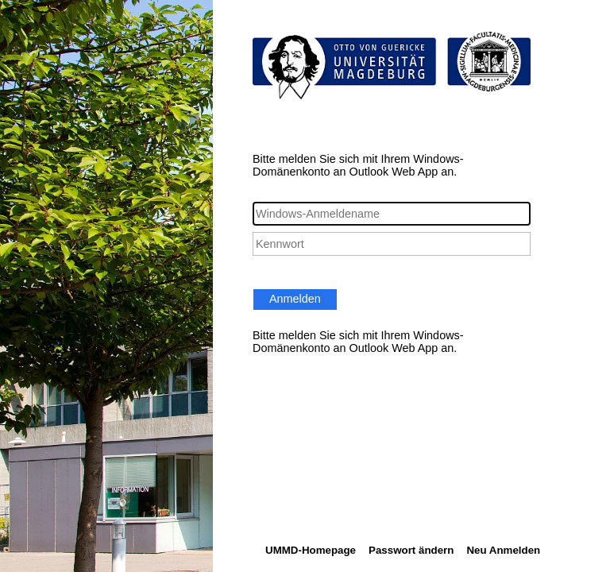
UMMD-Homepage (310, 550)
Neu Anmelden (503, 550)
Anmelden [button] (295, 298)
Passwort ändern (411, 550)
